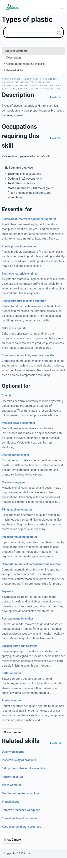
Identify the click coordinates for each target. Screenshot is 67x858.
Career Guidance (11, 79)
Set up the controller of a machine (23, 768)
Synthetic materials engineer (20, 273)
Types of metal (11, 785)
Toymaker (8, 591)
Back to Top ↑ (56, 97)
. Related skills (13, 70)
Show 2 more (12, 839)
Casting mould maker (15, 455)
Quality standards (13, 751)
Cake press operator (15, 328)
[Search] (33, 32)
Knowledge (31, 79)
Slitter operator (11, 673)
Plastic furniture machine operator (24, 301)
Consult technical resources (20, 818)
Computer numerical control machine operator (31, 564)
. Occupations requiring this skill (24, 64)
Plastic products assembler (19, 246)
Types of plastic (52, 88)
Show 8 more (12, 732)
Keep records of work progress (21, 826)
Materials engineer (14, 482)
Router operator (12, 700)
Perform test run (12, 776)
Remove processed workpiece (21, 810)
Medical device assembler (18, 423)
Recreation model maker (17, 618)
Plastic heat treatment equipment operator (29, 219)
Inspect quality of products (19, 760)
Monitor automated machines (20, 793)
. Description (12, 57)
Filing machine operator (17, 509)
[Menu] (61, 7)
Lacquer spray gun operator (19, 646)
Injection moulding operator (19, 537)
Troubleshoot (10, 801)
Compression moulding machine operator (28, 355)
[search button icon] (59, 33)
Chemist (7, 395)
